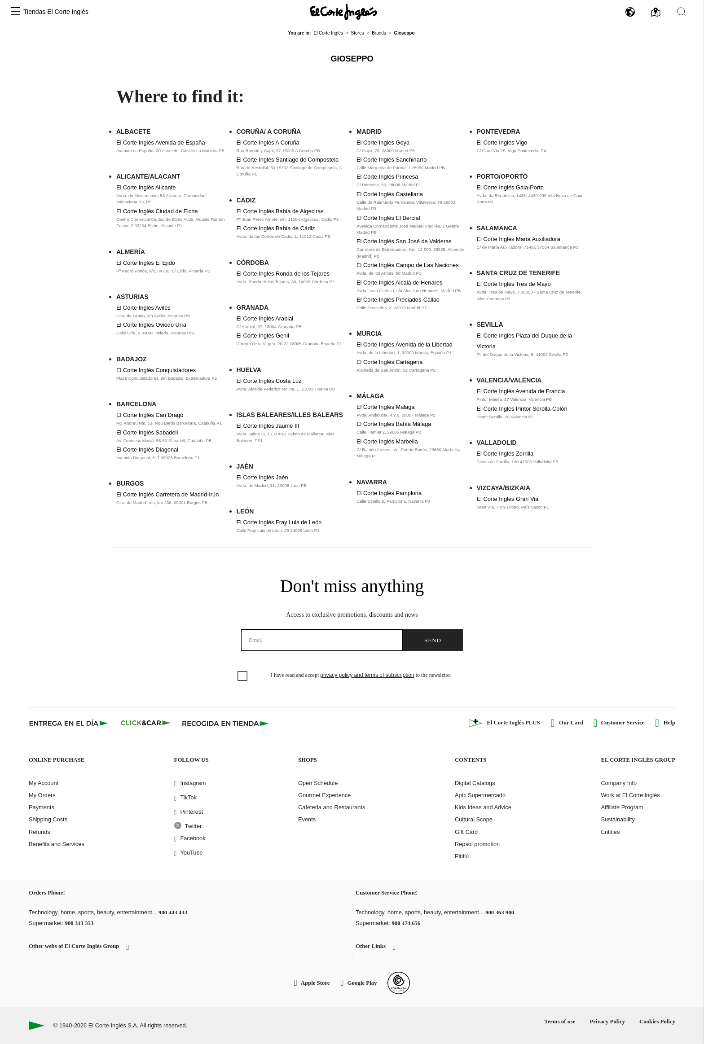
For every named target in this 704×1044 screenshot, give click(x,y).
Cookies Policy (657, 1021)
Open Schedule (318, 783)
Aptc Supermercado (480, 795)
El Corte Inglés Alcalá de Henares (399, 282)
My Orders (42, 795)
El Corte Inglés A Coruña (268, 142)
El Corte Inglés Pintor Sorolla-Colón (522, 408)
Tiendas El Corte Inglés (55, 11)
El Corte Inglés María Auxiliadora (518, 239)
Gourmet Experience (324, 795)
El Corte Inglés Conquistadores (156, 370)
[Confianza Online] (398, 983)
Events (307, 819)
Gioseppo (351, 58)
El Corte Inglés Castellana (389, 194)
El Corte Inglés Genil (263, 335)
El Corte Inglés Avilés (143, 307)
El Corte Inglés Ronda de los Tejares (283, 273)
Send (432, 640)
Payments (41, 807)
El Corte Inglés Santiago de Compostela (288, 159)
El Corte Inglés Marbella (387, 441)
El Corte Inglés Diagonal (147, 449)
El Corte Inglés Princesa (387, 176)
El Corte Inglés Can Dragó (149, 415)
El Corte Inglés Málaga (385, 407)
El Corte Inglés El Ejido (145, 262)
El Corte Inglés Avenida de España (160, 142)
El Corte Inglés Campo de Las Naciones (407, 265)
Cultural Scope (474, 819)
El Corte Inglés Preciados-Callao (398, 299)
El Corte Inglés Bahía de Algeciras (280, 211)
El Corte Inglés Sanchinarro (391, 159)
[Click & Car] (146, 723)
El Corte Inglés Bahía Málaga (393, 424)
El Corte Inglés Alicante (146, 187)
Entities (610, 832)
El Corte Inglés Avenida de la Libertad (404, 344)
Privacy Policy (607, 1021)
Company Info (619, 783)
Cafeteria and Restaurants (331, 807)
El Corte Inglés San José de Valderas (404, 241)
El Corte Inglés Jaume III (268, 425)
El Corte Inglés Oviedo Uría (151, 324)
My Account (43, 783)
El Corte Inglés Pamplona (389, 493)
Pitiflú (462, 856)
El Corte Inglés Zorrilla (505, 453)
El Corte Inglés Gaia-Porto (510, 187)
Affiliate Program (622, 807)
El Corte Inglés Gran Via (508, 499)
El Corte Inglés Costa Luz (269, 380)
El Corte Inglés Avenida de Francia (521, 391)
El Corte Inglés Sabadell (147, 432)
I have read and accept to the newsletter (361, 675)
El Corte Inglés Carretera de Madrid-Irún (167, 494)
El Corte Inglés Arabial (265, 318)
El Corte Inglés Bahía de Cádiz (276, 228)
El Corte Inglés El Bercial (388, 218)
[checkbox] (243, 676)
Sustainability (617, 819)
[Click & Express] (69, 723)
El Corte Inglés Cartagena (389, 362)
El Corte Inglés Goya (382, 142)
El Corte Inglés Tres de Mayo (514, 284)
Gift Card (466, 832)
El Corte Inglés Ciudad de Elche (157, 211)
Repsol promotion (477, 844)
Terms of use (559, 1021)
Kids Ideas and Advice (483, 807)
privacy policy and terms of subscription (367, 675)
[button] (15, 12)
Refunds (39, 832)
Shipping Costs (48, 819)
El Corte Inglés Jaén (262, 477)
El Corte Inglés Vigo (502, 142)
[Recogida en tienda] (225, 723)
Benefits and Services (56, 844)
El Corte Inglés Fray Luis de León (279, 522)
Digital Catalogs (475, 783)
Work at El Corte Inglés (630, 795)
